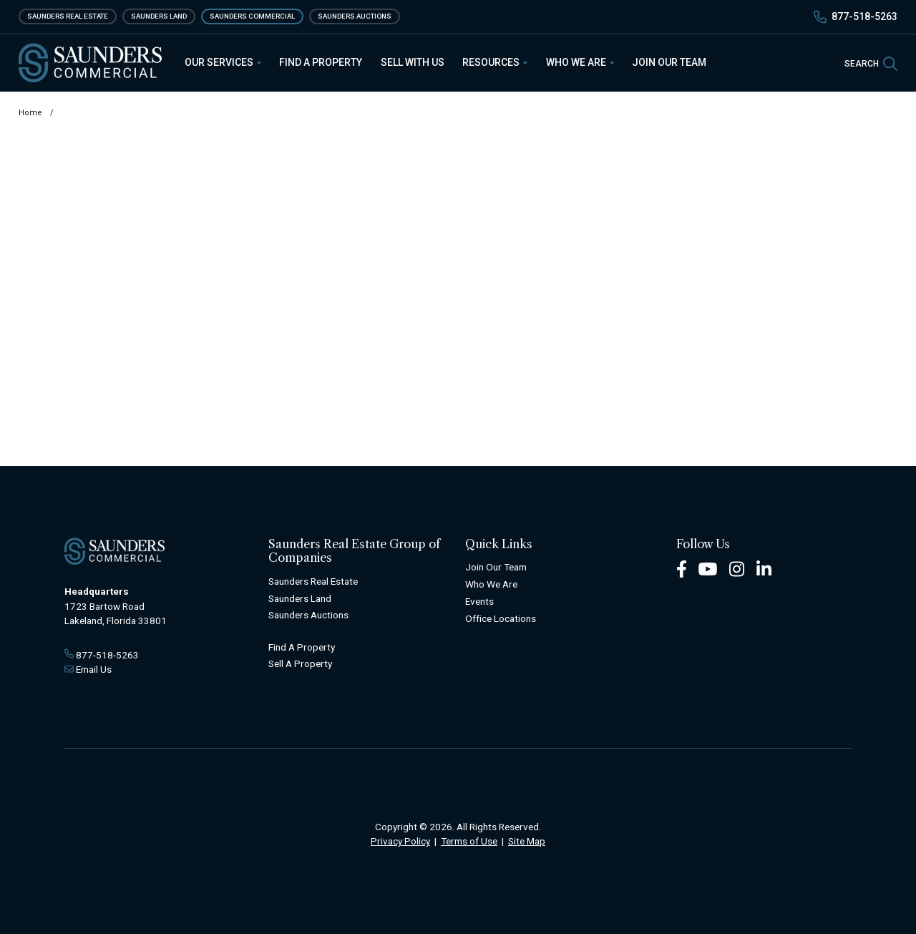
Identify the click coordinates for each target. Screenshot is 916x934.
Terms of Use (469, 841)
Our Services (223, 62)
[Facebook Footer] (681, 568)
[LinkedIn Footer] (764, 568)
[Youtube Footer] (707, 568)
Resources (495, 62)
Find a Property (320, 62)
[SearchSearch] (870, 62)
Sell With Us (412, 62)
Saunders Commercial (252, 16)
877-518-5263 (864, 16)
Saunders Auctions (354, 16)
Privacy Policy (400, 841)
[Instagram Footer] (737, 568)
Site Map (526, 841)
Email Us (94, 669)
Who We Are (580, 62)
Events (479, 601)
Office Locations (500, 618)
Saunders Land (159, 16)
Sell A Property (300, 663)
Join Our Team (669, 62)
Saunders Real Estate (67, 16)
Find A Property (301, 647)
